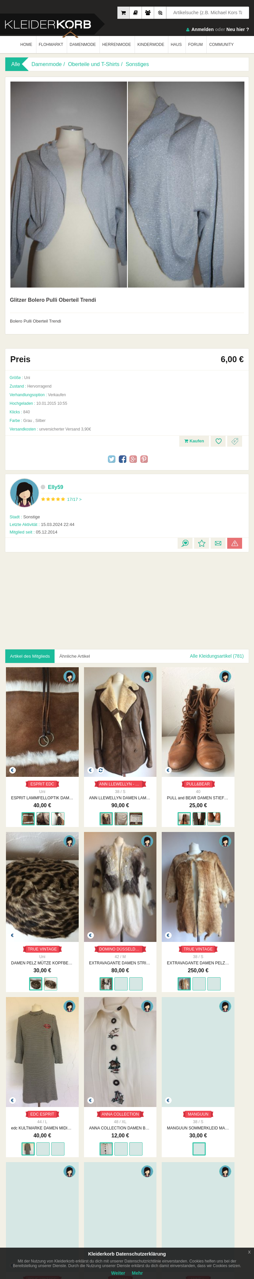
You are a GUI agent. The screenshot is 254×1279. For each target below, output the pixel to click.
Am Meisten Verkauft (23, 1168)
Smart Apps (198, 1181)
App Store (25, 1210)
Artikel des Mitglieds (31, 656)
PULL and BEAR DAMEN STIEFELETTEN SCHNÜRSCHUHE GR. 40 (158, 774)
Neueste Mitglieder (21, 1174)
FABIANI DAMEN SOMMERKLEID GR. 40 (158, 1055)
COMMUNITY (221, 44)
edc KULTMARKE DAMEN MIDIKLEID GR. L (158, 914)
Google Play (67, 1210)
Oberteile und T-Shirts (93, 64)
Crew (9, 1188)
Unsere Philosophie (83, 1174)
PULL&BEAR (158, 760)
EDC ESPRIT (158, 900)
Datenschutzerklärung (146, 1174)
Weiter (118, 1273)
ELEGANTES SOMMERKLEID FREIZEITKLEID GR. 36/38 (96, 1055)
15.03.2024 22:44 (42, 524)
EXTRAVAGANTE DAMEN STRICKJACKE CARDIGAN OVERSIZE (34, 914)
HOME (26, 44)
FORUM (195, 44)
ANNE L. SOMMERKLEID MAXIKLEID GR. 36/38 (220, 1055)
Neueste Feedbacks (22, 1181)
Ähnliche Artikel (79, 656)
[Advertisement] (57, 597)
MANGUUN (34, 1041)
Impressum (76, 1168)
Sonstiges (137, 64)
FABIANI (157, 1041)
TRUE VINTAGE (219, 760)
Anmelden (202, 29)
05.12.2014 (34, 532)
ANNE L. (220, 1041)
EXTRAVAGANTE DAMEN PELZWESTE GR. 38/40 (96, 914)
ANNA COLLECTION (222, 900)
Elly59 (52, 487)
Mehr (137, 1273)
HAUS (176, 44)
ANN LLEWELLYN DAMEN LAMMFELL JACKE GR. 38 (96, 774)
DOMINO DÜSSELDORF (36, 900)
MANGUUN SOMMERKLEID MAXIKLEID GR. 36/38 (34, 1055)
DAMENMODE (82, 44)
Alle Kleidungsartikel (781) (217, 656)
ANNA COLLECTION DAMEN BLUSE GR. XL (220, 914)
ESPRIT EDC (34, 760)
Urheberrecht (138, 1181)
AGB (131, 1168)
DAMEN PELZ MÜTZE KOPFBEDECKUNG (220, 774)
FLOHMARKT (51, 44)
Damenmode (46, 64)
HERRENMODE (116, 44)
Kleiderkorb (47, 1143)
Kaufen (194, 440)
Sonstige (25, 517)
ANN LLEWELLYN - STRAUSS (98, 760)
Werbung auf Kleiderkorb (88, 1181)
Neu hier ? (238, 29)
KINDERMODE (150, 44)
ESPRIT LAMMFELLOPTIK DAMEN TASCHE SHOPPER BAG (34, 774)
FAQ (192, 1168)
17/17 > (74, 499)
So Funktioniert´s (203, 1174)
